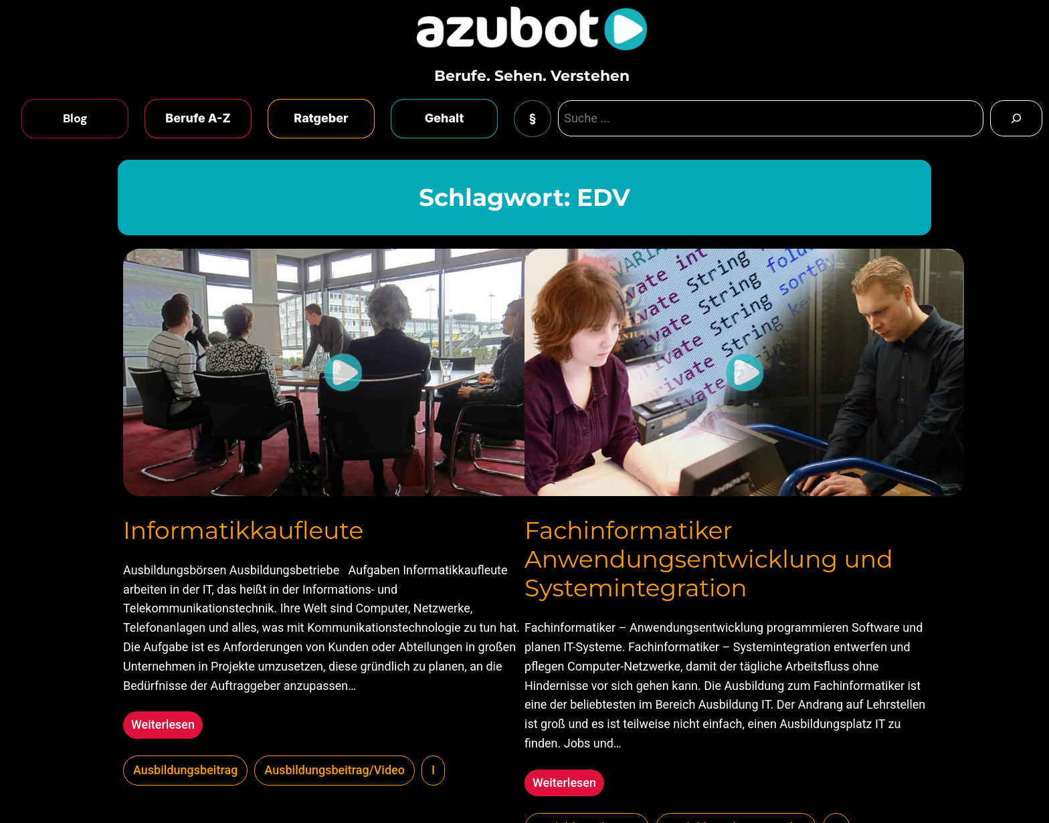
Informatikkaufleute (243, 530)
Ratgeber (321, 118)
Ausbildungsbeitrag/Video (334, 770)
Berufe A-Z (198, 118)
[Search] (1016, 118)
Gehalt (444, 118)
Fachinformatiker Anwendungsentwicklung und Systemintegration (708, 559)
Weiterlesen (167, 726)
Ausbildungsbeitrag (185, 770)
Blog (75, 118)
